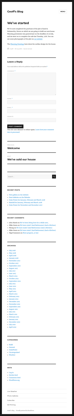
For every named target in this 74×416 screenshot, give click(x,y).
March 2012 (13, 294)
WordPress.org (14, 380)
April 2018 (12, 255)
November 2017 (14, 261)
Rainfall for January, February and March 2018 (25, 202)
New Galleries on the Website (19, 197)
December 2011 (14, 301)
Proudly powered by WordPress (25, 410)
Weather (12, 355)
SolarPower (13, 350)
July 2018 (12, 250)
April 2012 (12, 291)
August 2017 (13, 268)
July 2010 (12, 324)
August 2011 (13, 309)
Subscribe (11, 400)
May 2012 (12, 289)
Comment (11, 71)
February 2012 (14, 296)
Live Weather (12, 391)
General (29, 49)
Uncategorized (14, 352)
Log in (11, 372)
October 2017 (13, 263)
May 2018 (12, 253)
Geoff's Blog (15, 11)
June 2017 (12, 273)
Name (10, 98)
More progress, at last (30, 233)
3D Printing (11, 405)
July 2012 (12, 284)
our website (38, 39)
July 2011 (12, 312)
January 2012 (13, 299)
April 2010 (12, 327)
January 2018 (13, 258)
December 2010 (14, 322)
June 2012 (12, 286)
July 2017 (12, 271)
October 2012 (14, 278)
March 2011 (13, 314)
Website (10, 116)
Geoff (11, 49)
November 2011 (14, 304)
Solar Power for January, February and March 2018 (27, 200)
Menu (62, 11)
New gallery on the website (19, 195)
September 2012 (15, 281)
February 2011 (14, 317)
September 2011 (14, 307)
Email (10, 107)
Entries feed (13, 375)
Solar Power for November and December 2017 (25, 205)
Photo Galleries (12, 396)
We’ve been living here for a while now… (34, 223)
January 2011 (13, 319)
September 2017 (15, 266)
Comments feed (14, 378)
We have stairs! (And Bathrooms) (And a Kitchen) (38, 225)
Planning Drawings (17, 44)
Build (25, 49)
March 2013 (13, 276)
